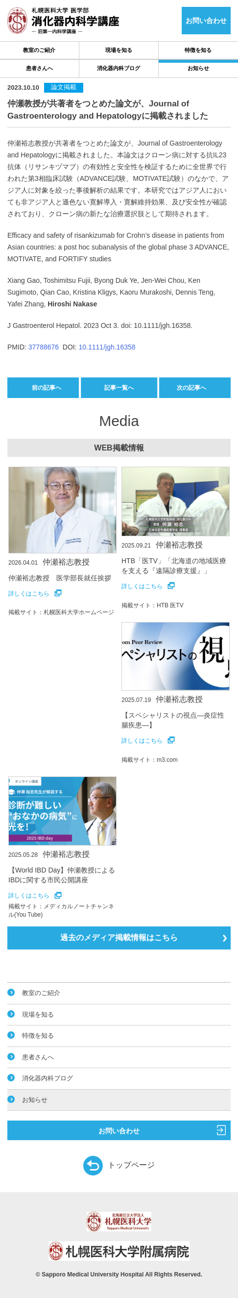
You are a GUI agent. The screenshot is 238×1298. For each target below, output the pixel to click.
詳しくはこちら (35, 593)
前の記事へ (46, 387)
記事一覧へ (119, 387)
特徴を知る (198, 50)
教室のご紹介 (39, 50)
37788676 (43, 347)
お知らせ (198, 68)
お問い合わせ (162, 1130)
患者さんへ (39, 68)
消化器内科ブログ (118, 68)
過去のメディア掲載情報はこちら (143, 937)
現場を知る (118, 50)
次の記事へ (191, 387)
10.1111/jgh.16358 (107, 347)
